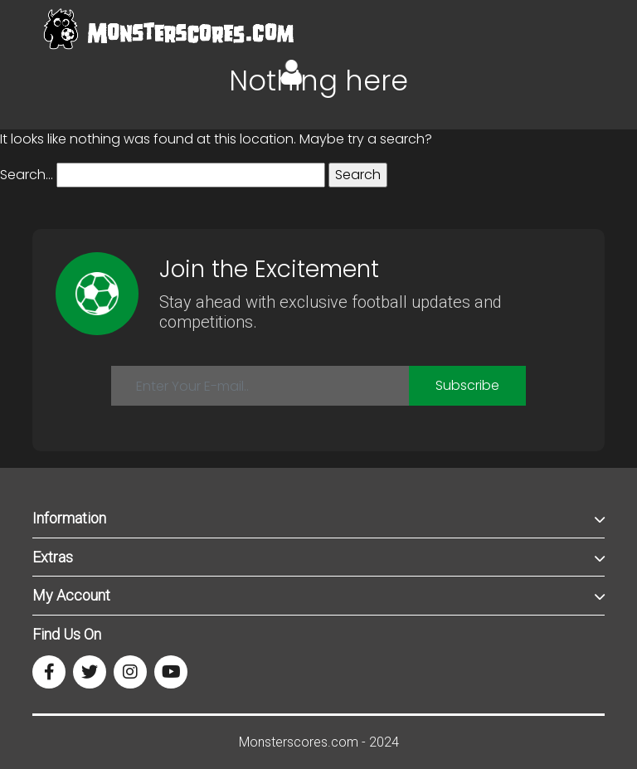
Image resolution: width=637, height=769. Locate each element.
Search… (26, 174)
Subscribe (467, 385)
